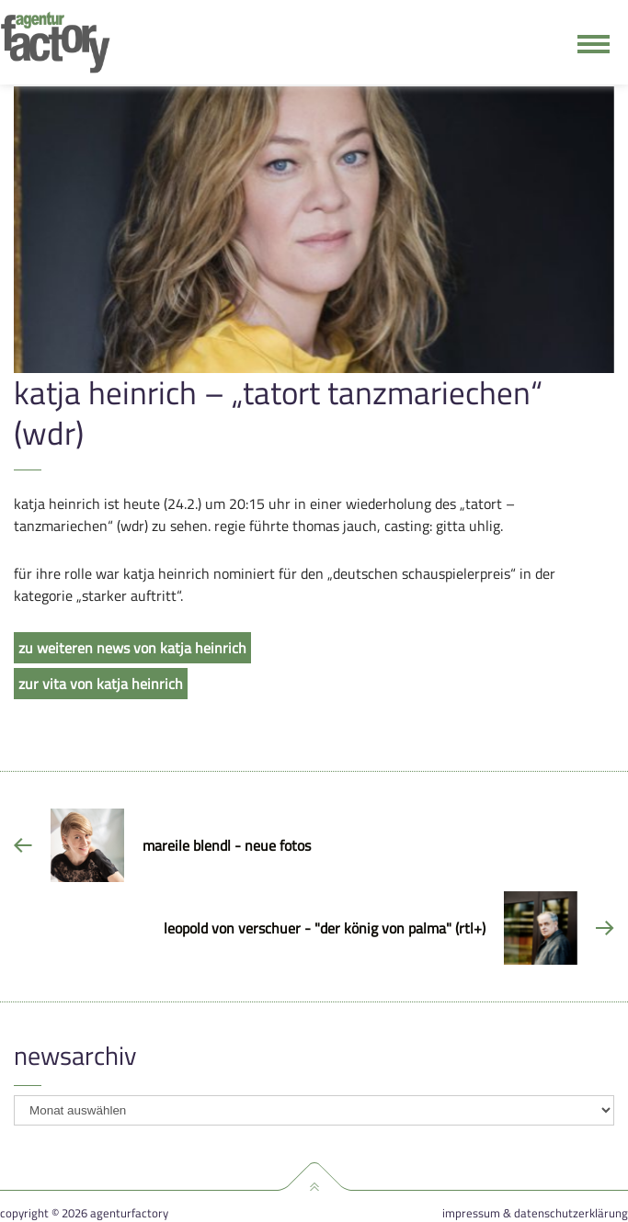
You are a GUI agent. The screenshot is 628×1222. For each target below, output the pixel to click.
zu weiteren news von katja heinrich (132, 648)
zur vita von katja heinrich (100, 684)
